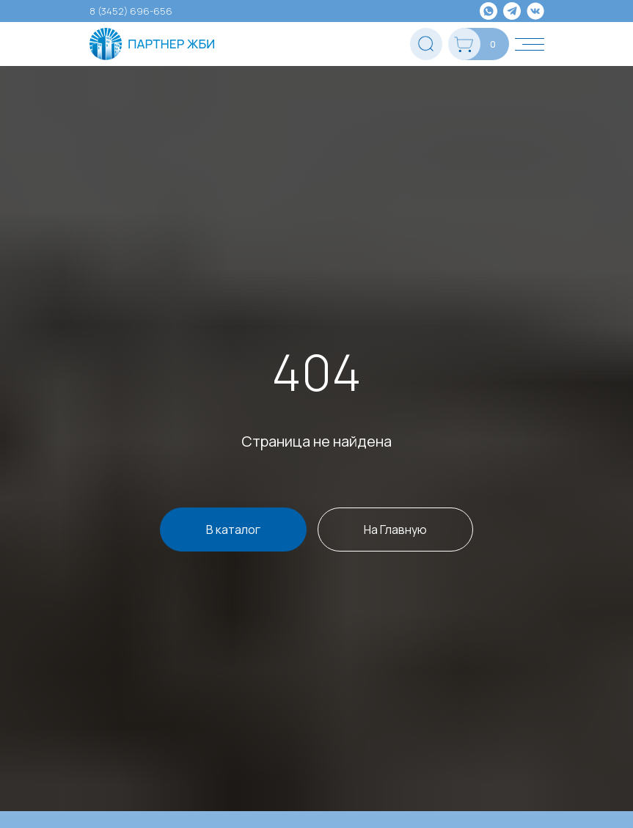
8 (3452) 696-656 (130, 11)
